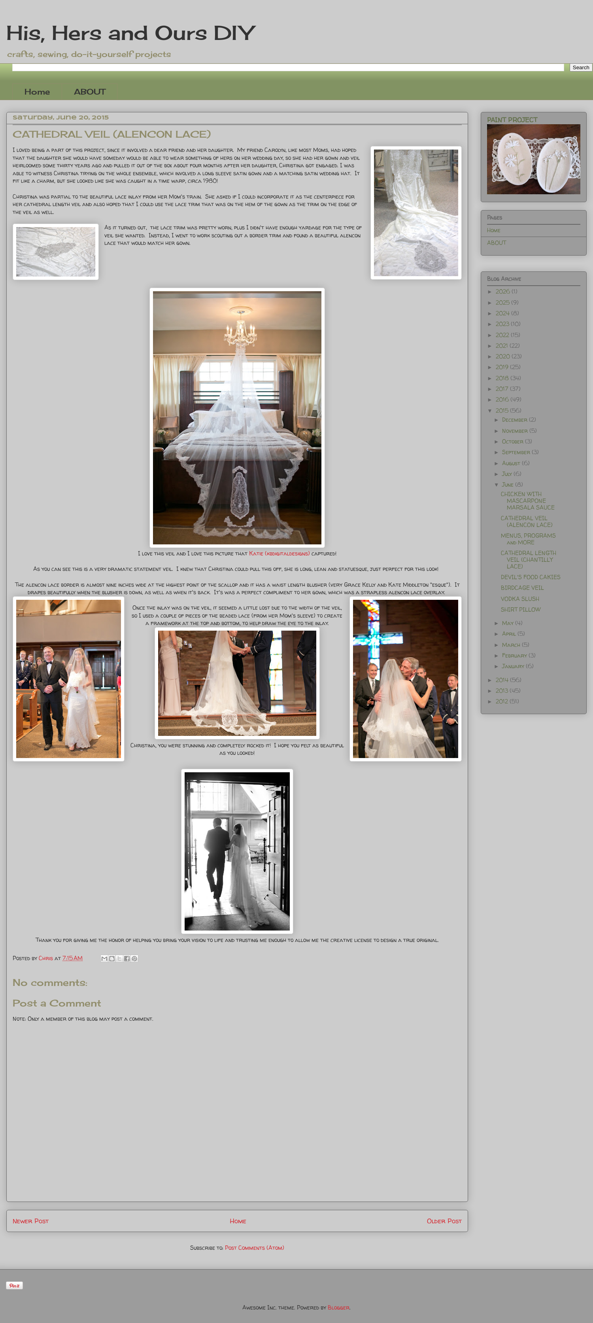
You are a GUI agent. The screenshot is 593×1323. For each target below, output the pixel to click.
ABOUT (89, 92)
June (508, 484)
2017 (503, 388)
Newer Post (31, 1220)
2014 (503, 680)
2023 (503, 324)
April (509, 633)
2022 (503, 335)
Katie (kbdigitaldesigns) (279, 553)
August (512, 463)
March (512, 644)
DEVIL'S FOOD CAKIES (531, 577)
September (517, 452)
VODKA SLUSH (520, 599)
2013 (503, 690)
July (508, 474)
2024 (503, 313)
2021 (503, 345)
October (513, 441)
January (514, 666)
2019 (503, 367)
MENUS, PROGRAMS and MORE (528, 539)
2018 (503, 378)
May (508, 623)
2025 (503, 302)
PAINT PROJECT (512, 120)
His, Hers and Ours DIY (129, 33)
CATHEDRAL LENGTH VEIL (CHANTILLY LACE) (528, 559)
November (515, 430)
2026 (504, 291)
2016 (503, 399)
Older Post (444, 1220)
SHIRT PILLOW (521, 609)
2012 (503, 701)
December (515, 419)
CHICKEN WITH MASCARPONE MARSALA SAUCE (528, 500)
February (515, 655)
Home (37, 92)
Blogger (338, 1307)
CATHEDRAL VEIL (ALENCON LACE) (527, 521)
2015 (503, 410)
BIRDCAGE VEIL (522, 587)
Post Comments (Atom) (254, 1247)
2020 (504, 356)
